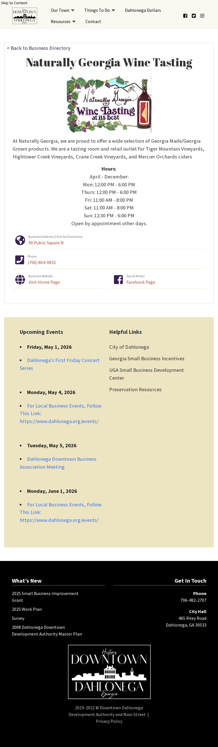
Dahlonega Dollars (143, 10)
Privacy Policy (109, 721)
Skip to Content (14, 2)
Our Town (60, 10)
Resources (61, 21)
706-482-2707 (193, 600)
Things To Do (97, 10)
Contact (93, 21)
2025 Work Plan (27, 609)
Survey (18, 618)
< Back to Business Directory (39, 48)
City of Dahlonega (129, 347)
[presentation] (24, 15)
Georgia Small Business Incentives (146, 358)
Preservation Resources (135, 389)
